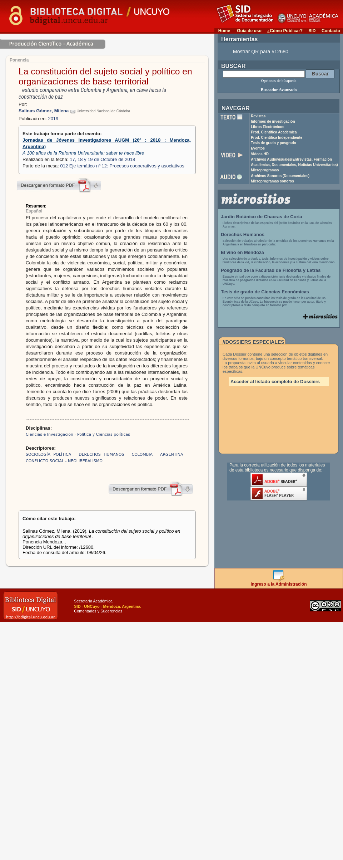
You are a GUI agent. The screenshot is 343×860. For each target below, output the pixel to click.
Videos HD (260, 154)
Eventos (258, 148)
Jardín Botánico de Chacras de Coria (261, 216)
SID (311, 30)
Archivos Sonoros (280, 176)
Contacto (331, 30)
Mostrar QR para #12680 (260, 51)
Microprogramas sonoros (272, 181)
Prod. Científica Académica (274, 132)
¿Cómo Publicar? (285, 30)
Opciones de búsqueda (279, 80)
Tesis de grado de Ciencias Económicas (265, 291)
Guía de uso (249, 30)
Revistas (258, 116)
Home (224, 30)
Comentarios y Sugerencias (98, 611)
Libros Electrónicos (267, 127)
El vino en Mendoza (242, 252)
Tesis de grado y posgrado (273, 143)
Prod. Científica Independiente (276, 138)
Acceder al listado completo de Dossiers (275, 381)
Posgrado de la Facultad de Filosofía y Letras (271, 270)
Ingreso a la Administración (279, 582)
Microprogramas (265, 170)
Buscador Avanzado (278, 89)
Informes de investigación (273, 121)
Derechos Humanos (242, 234)
